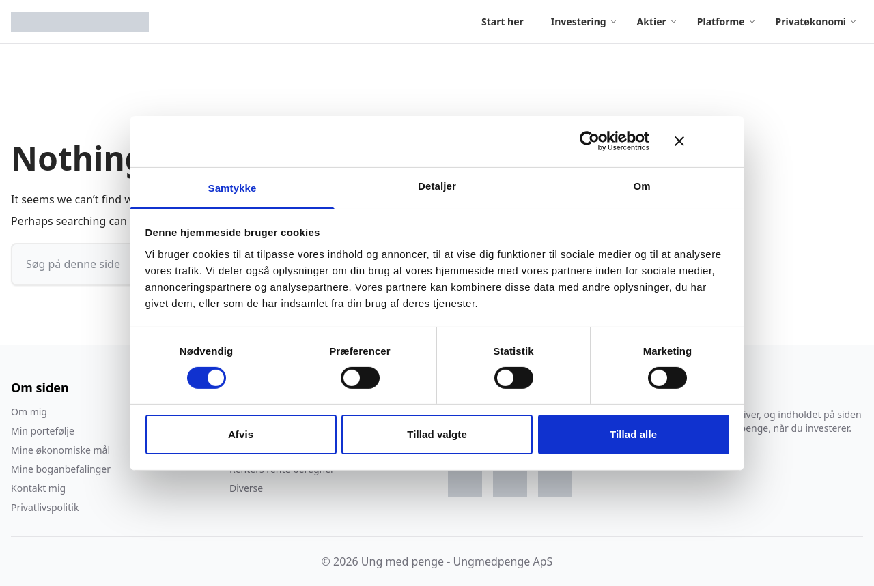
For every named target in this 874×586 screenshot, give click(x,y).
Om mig (29, 411)
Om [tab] (641, 185)
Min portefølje (42, 430)
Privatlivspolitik (45, 507)
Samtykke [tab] (232, 187)
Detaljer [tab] (437, 185)
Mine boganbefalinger (61, 469)
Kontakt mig (38, 488)
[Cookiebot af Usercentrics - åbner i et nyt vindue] (589, 141)
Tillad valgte (437, 434)
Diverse (246, 488)
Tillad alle (633, 434)
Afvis (240, 434)
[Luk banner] (702, 141)
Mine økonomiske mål (60, 449)
